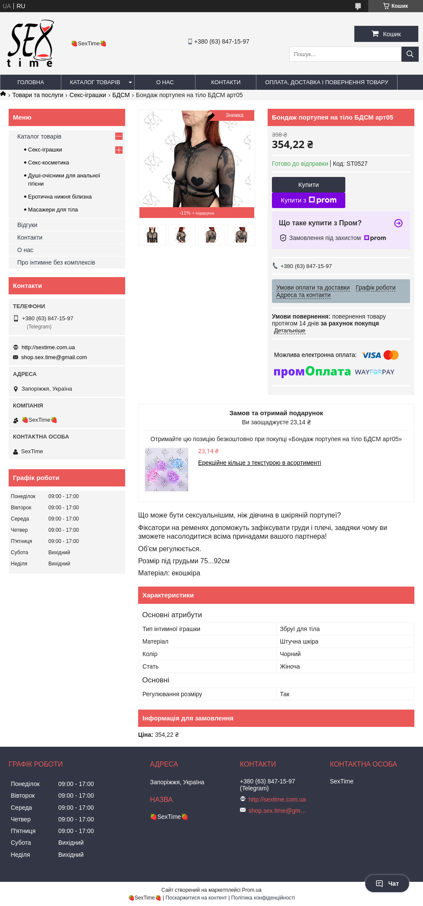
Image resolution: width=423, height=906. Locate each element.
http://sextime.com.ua (48, 347)
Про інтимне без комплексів (56, 262)
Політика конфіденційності (263, 898)
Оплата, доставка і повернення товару (326, 82)
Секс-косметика (48, 162)
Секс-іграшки (87, 95)
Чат (387, 883)
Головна (30, 82)
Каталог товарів (95, 82)
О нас (165, 82)
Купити (308, 184)
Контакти (225, 82)
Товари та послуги (37, 95)
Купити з (308, 200)
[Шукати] (410, 54)
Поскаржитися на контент (196, 898)
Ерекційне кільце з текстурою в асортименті (259, 462)
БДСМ (120, 95)
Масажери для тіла (53, 209)
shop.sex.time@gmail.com (54, 357)
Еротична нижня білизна (60, 196)
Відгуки (27, 224)
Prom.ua (252, 890)
